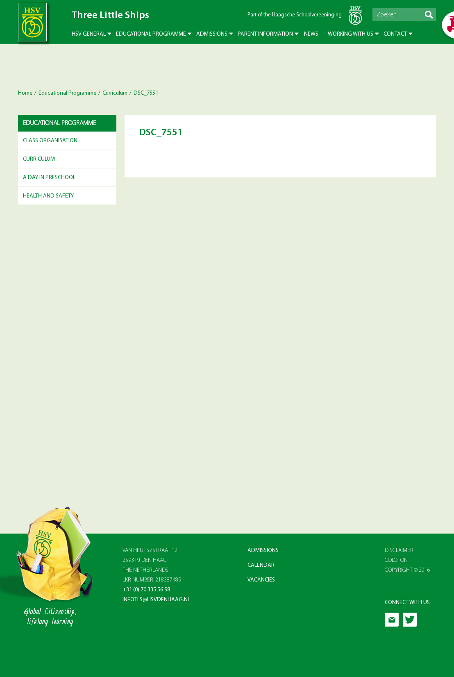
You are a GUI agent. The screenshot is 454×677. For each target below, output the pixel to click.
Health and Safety (48, 196)
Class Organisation (50, 141)
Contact (395, 34)
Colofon (396, 560)
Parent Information (265, 34)
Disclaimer (399, 551)
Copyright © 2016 (407, 570)
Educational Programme (151, 34)
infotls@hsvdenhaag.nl (156, 600)
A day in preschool (49, 178)
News (311, 34)
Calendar (261, 565)
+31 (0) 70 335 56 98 (146, 590)
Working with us (350, 34)
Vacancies (261, 580)
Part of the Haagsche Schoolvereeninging (294, 15)
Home (25, 93)
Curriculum (114, 93)
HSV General (89, 34)
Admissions (211, 34)
